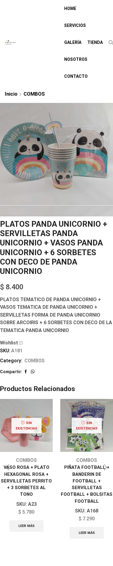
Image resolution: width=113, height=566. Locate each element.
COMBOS (34, 94)
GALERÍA (72, 42)
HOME (70, 8)
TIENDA (95, 42)
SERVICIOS (75, 25)
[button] (7, 467)
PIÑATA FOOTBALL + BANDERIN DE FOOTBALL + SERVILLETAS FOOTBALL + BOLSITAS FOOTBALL (86, 484)
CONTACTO (76, 76)
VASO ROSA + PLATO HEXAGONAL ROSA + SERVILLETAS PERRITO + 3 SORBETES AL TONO (26, 481)
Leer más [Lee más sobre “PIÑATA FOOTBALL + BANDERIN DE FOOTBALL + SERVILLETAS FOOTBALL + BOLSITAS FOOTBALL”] (87, 533)
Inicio (11, 94)
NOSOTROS (75, 59)
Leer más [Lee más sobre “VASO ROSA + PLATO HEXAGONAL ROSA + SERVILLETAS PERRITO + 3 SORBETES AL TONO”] (26, 526)
